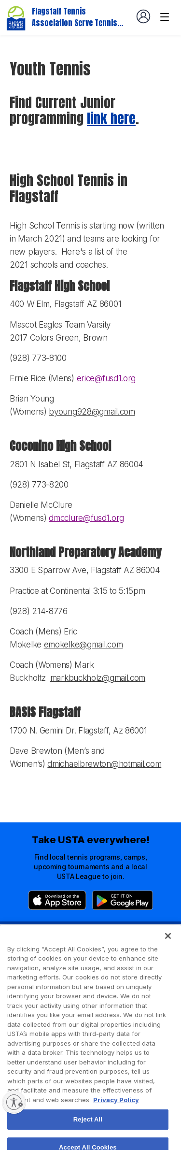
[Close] (168, 946)
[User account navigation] (143, 16)
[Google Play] (122, 900)
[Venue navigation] (164, 17)
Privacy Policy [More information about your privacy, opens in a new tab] (116, 1110)
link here (111, 118)
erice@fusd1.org (106, 378)
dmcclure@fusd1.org (86, 518)
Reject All (87, 1129)
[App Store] (57, 900)
